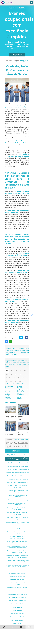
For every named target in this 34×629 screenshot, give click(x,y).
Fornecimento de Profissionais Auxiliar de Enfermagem (17, 513)
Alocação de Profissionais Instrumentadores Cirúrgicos (17, 532)
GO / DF (8, 377)
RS (7, 374)
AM (23, 377)
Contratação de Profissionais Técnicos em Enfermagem (17, 486)
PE (11, 374)
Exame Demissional (17, 610)
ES (16, 371)
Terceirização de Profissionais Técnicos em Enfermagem (17, 491)
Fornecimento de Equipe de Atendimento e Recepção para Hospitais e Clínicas (17, 551)
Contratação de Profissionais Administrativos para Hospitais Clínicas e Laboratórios (17, 556)
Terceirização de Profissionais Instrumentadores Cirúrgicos (17, 527)
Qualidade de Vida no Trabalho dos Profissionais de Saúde (17, 583)
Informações (17, 451)
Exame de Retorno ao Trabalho (17, 617)
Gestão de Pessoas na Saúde (23, 418)
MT (18, 377)
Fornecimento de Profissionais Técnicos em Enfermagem (10, 435)
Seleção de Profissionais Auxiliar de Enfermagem (17, 500)
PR (20, 371)
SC (25, 371)
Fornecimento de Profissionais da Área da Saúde (17, 469)
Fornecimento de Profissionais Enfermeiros (17, 482)
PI (6, 381)
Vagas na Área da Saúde (17, 604)
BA (15, 374)
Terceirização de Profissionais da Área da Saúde (17, 463)
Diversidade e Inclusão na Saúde (17, 573)
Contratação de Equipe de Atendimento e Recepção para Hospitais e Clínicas (17, 542)
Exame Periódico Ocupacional (17, 613)
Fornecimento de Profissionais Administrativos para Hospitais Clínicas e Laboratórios (17, 565)
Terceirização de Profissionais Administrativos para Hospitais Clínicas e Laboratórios (17, 561)
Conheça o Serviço (16, 55)
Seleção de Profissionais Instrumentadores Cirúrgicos (17, 518)
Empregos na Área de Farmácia (17, 576)
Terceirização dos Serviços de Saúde (17, 597)
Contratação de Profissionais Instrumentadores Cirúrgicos (17, 523)
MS (14, 377)
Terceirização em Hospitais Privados (17, 600)
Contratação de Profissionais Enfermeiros (17, 476)
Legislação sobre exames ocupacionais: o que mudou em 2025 (23, 436)
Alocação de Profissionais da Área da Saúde (17, 466)
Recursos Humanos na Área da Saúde (17, 594)
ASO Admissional (17, 623)
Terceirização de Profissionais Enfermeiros (17, 479)
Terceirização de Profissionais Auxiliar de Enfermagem (17, 508)
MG (11, 371)
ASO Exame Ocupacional (17, 620)
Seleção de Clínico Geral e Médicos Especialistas (17, 472)
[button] (31, 2)
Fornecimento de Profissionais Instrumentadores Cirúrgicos (17, 537)
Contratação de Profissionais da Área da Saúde (17, 458)
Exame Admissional (17, 607)
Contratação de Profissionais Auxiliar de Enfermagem (17, 503)
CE (20, 374)
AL (20, 381)
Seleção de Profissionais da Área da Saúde (17, 455)
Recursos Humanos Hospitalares (17, 591)
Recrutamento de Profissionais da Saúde (17, 587)
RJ (7, 371)
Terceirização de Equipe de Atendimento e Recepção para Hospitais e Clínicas (17, 546)
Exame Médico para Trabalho (10, 417)
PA (11, 381)
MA (15, 381)
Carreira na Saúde (17, 570)
